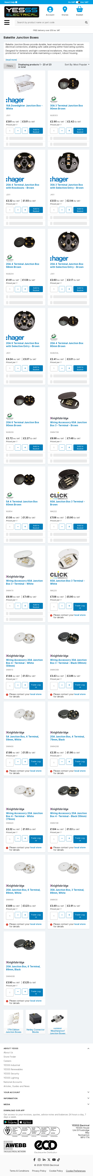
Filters (10, 66)
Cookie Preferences (76, 1171)
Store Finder (10, 1057)
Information (46, 1098)
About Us (8, 1052)
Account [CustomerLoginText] (50, 15)
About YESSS (46, 1048)
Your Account (46, 1092)
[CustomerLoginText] (50, 8)
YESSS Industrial (12, 1065)
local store (79, 615)
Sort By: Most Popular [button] (76, 64)
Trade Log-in (80, 606)
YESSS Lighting (11, 1078)
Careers (7, 1061)
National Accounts (13, 1082)
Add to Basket (36, 130)
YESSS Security (11, 1073)
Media (46, 1104)
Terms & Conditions (19, 1171)
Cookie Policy (56, 1171)
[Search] (86, 22)
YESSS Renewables (13, 1069)
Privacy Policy (39, 1171)
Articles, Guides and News (17, 1086)
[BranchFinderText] (65, 10)
